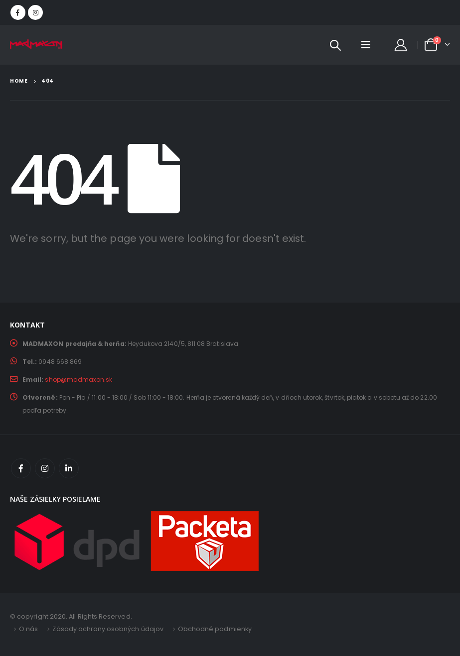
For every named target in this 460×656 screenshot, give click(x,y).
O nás (28, 629)
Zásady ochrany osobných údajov (108, 629)
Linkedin (69, 468)
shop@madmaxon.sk (79, 379)
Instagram (45, 468)
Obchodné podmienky (215, 629)
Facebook (21, 468)
